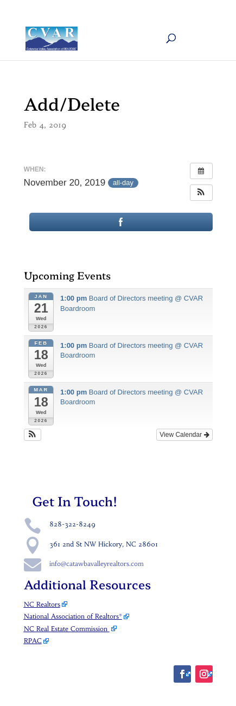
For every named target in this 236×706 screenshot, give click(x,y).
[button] (201, 192)
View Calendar (184, 434)
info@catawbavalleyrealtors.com (96, 563)
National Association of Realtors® (73, 616)
